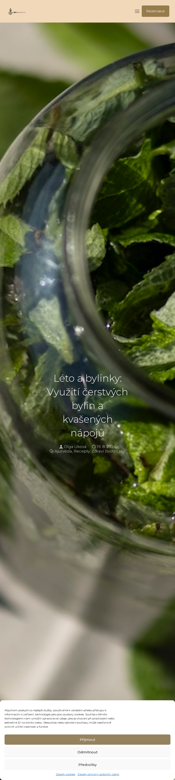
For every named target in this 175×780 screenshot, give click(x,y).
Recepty (82, 451)
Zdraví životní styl (108, 451)
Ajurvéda (63, 451)
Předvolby (87, 764)
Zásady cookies (65, 774)
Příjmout (87, 739)
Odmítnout (87, 752)
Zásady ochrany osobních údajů (98, 774)
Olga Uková (75, 446)
